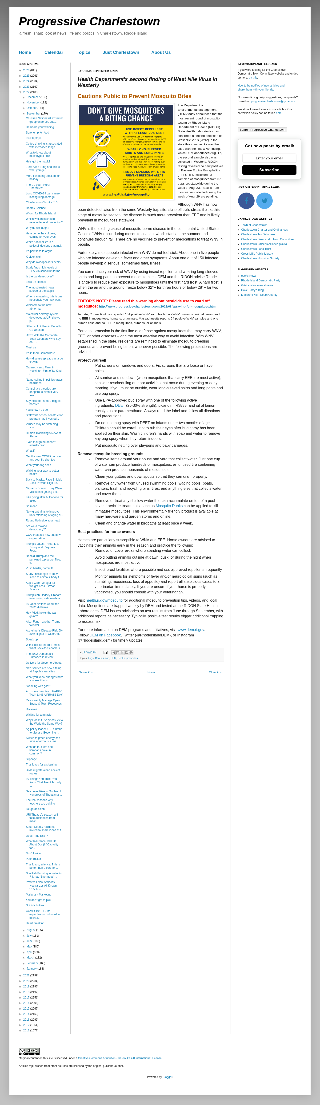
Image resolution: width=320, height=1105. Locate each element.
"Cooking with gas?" (38, 686)
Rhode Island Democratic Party (260, 280)
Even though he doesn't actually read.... (41, 443)
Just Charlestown (121, 52)
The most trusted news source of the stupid (40, 289)
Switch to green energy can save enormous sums (43, 739)
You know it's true (37, 409)
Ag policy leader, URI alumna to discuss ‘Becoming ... (44, 730)
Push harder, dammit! (39, 568)
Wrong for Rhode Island (41, 213)
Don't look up (34, 853)
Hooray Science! (36, 208)
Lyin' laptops (33, 138)
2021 (26, 975)
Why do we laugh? (37, 227)
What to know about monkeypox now (38, 154)
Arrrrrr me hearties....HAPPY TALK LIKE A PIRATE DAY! (45, 693)
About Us (161, 52)
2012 (26, 1025)
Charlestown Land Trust (256, 249)
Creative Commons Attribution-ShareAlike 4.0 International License (120, 1058)
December (33, 97)
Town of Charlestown (254, 225)
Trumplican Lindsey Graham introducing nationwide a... (44, 596)
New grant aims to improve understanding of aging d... (44, 513)
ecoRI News (248, 275)
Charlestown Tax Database (258, 234)
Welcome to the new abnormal (39, 307)
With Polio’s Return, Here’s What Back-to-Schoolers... (44, 646)
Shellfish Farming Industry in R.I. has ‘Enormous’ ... (43, 875)
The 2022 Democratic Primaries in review (39, 655)
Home (25, 52)
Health (121, 658)
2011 (26, 1030)
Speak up (32, 639)
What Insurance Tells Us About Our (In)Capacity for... (42, 845)
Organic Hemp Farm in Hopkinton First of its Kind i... (44, 371)
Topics (84, 52)
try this (253, 77)
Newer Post (86, 672)
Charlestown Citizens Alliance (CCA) (264, 244)
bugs (91, 658)
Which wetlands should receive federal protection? (44, 220)
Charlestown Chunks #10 (41, 202)
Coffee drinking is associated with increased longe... (44, 145)
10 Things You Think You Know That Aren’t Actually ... (43, 782)
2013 (26, 1019)
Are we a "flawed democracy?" (36, 528)
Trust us (31, 347)
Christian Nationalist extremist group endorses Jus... (44, 120)
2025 (26, 75)
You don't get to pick (38, 900)
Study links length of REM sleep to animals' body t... (43, 575)
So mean (31, 506)
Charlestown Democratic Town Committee (267, 239)
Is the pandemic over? (40, 276)
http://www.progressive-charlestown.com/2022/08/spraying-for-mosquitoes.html (157, 306)
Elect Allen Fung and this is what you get (43, 168)
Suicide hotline (35, 905)
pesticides (132, 658)
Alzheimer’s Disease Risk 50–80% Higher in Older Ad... (44, 632)
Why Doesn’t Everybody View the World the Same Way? (44, 721)
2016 (26, 1003)
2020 (26, 981)
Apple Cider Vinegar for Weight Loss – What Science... (40, 586)
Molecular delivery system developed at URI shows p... (43, 317)
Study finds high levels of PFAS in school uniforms (43, 269)
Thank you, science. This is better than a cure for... (43, 866)
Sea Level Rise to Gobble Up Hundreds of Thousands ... (44, 793)
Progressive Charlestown (89, 21)
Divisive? (31, 709)
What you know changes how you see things (44, 678)
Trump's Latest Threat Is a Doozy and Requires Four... (42, 547)
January (32, 968)
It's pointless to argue (39, 251)
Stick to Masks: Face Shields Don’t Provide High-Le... (44, 481)
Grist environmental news (257, 285)
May (30, 946)
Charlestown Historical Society (260, 258)
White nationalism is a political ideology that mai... (44, 244)
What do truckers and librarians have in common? (39, 750)
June (30, 941)
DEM (113, 658)
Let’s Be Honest (36, 282)
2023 (26, 86)
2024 (26, 81)
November (33, 102)
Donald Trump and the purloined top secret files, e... (43, 559)
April (30, 952)
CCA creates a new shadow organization (43, 536)
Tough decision (35, 809)
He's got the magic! (38, 161)
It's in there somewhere (40, 353)
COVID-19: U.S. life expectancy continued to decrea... (43, 914)
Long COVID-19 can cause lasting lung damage (43, 195)
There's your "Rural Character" (38, 186)
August (31, 930)
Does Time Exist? (37, 835)
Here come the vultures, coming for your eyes (41, 235)
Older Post (215, 672)
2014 (26, 1014)
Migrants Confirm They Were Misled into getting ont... (44, 490)
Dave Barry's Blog (252, 290)
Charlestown (102, 658)
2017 (26, 997)
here (279, 113)
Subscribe (269, 170)
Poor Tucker (33, 858)
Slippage (31, 759)
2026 (26, 70)
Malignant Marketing (38, 894)
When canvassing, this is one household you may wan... (44, 298)
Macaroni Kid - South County (259, 294)
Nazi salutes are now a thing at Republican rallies (43, 670)
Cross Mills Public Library (257, 253)
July (29, 935)
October (32, 108)
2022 (26, 92)
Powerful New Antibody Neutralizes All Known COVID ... (41, 885)
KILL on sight (34, 256)
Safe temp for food (37, 132)
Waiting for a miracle (39, 714)
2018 (26, 992)
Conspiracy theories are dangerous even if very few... (42, 392)
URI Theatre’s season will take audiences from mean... (42, 818)
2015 (26, 1008)
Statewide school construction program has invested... (44, 417)
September (34, 113)
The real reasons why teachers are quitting (40, 801)
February (33, 963)
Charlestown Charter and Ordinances (264, 229)
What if (30, 450)
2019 (26, 986)
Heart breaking (35, 923)
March (31, 957)
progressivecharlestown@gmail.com (273, 101)
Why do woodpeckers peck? (43, 262)
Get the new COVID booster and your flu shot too (43, 458)
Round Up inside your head (43, 520)
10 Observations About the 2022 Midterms (42, 605)
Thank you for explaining (41, 764)
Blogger (167, 1077)
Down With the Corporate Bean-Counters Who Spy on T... (43, 339)
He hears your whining (40, 127)
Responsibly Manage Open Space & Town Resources (44, 702)
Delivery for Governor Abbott (43, 662)
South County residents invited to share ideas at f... (44, 828)
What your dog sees (38, 465)
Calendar (53, 52)
